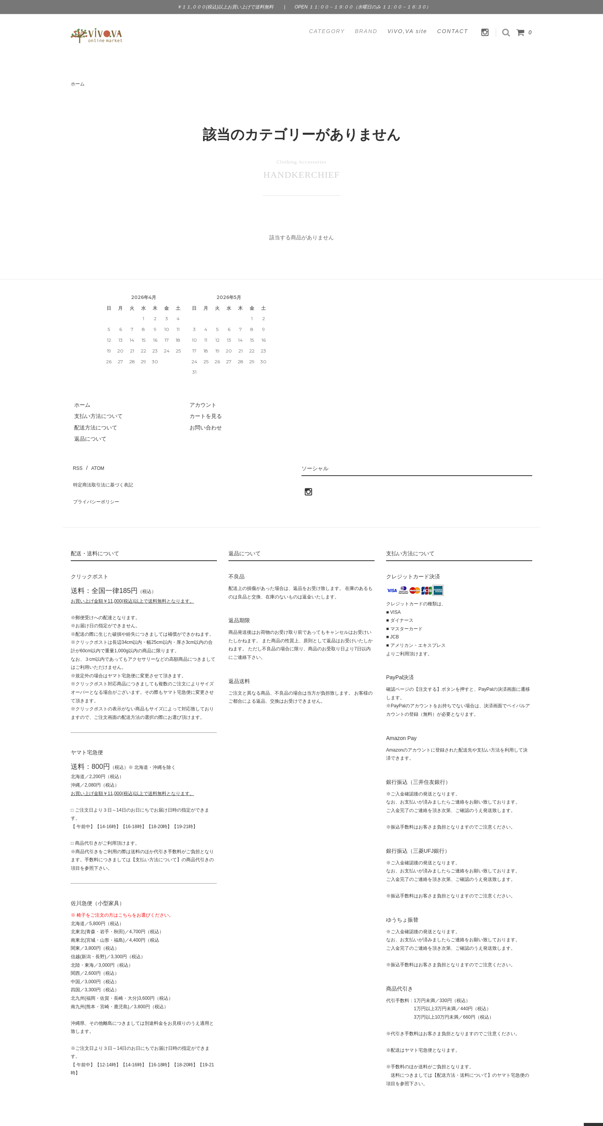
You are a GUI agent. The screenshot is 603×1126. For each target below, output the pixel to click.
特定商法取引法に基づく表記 (106, 477)
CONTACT (452, 31)
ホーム (78, 84)
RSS (76, 466)
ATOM (93, 466)
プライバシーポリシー (98, 488)
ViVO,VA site (407, 31)
